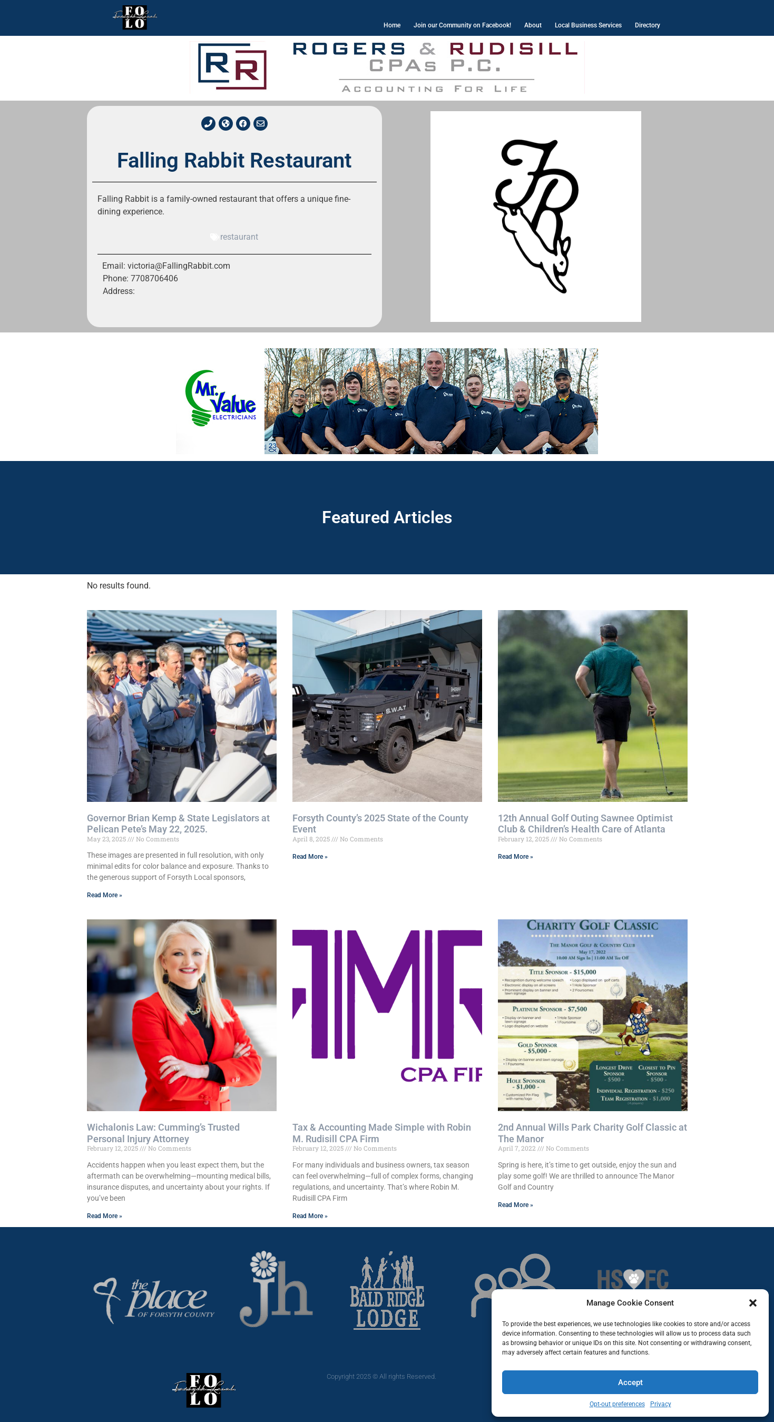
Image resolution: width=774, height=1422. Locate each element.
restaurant (239, 237)
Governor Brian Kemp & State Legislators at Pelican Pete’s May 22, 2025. (178, 823)
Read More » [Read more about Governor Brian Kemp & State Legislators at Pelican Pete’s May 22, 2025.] (104, 895)
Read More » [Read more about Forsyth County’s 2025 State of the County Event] (310, 856)
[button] (753, 1303)
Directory (647, 25)
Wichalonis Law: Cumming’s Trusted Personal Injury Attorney (163, 1133)
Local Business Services (588, 25)
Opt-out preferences (617, 1404)
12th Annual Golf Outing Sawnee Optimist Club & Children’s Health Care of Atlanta (585, 823)
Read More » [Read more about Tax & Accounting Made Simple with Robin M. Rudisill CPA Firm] (310, 1216)
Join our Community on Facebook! (462, 25)
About (533, 25)
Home (392, 25)
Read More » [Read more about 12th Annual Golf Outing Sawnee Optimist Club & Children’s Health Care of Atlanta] (515, 856)
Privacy (660, 1404)
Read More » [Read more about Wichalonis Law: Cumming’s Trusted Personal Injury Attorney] (104, 1216)
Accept (630, 1382)
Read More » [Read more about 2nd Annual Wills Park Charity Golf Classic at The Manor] (515, 1205)
